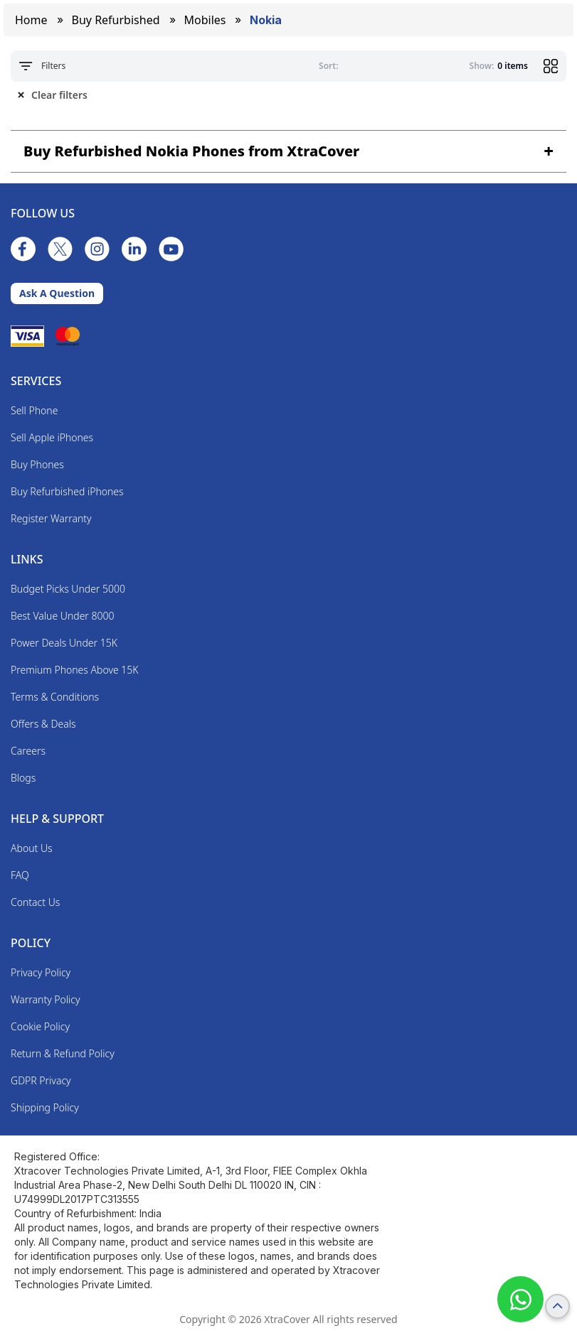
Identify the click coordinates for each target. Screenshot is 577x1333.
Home (31, 20)
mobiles (205, 20)
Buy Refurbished (116, 20)
